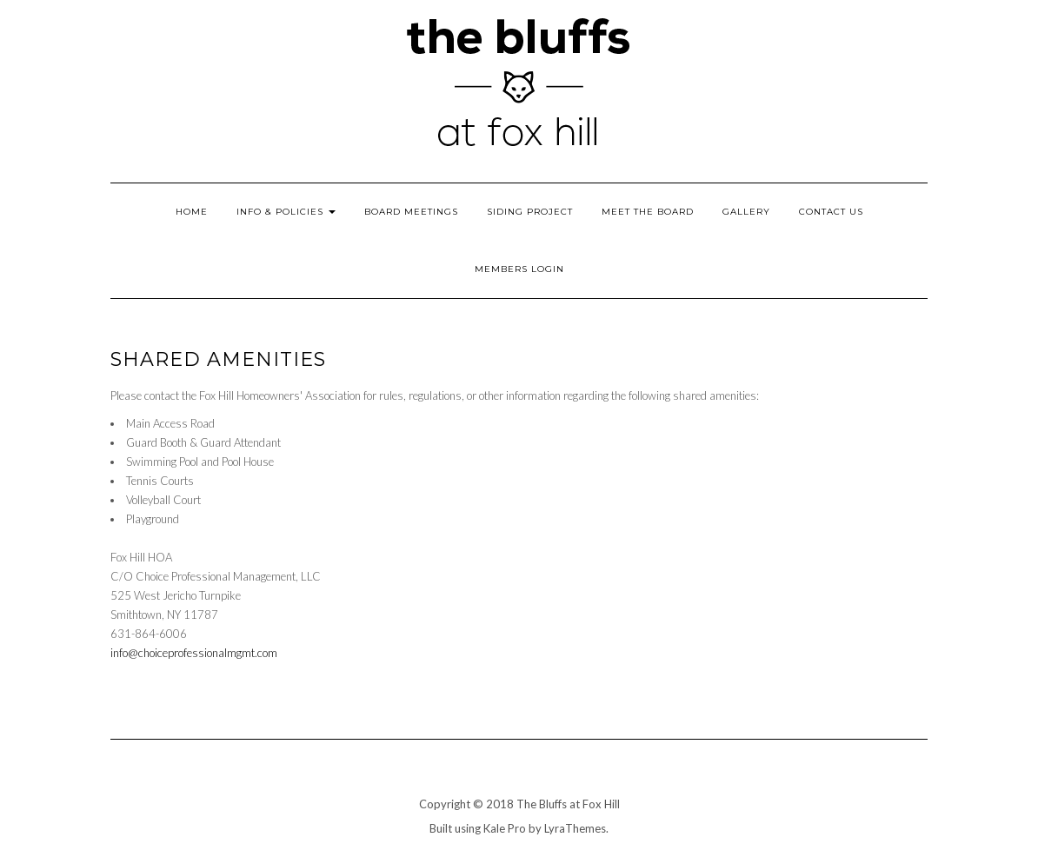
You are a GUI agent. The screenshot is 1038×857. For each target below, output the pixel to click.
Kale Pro (504, 828)
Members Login (519, 269)
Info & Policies (286, 211)
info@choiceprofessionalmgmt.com (193, 653)
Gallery (746, 211)
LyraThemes (575, 828)
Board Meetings (411, 211)
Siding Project (530, 211)
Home (192, 211)
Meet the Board (648, 211)
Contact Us (831, 211)
